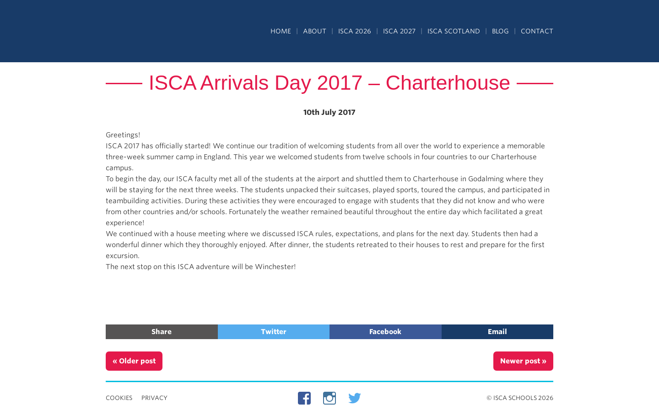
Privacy (154, 397)
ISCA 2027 (399, 31)
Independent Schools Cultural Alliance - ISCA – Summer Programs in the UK (148, 32)
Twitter (273, 332)
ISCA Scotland (453, 31)
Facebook (385, 332)
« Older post (134, 361)
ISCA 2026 (354, 31)
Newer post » (523, 361)
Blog (500, 31)
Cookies (119, 397)
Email (497, 332)
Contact (537, 31)
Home (280, 31)
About (314, 31)
